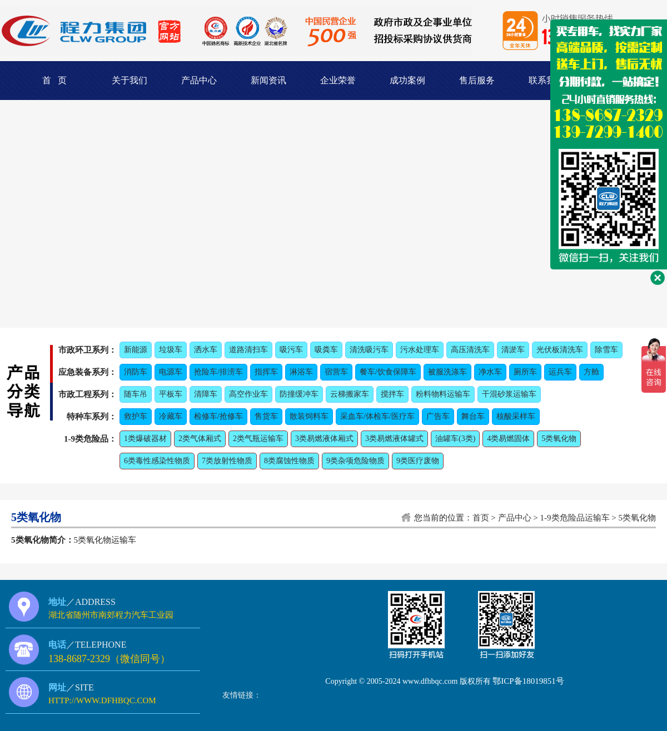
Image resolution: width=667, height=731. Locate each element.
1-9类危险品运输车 (575, 517)
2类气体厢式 (199, 438)
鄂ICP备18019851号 (528, 681)
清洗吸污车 (369, 350)
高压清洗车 (470, 350)
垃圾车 (170, 350)
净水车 (490, 372)
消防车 (135, 372)
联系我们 (546, 80)
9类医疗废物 (417, 461)
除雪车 (606, 350)
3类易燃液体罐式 (394, 438)
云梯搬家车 (349, 394)
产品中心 (199, 80)
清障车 (205, 394)
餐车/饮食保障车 (388, 372)
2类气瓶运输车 (258, 438)
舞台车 (473, 416)
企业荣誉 (338, 80)
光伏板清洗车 (559, 350)
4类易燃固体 (508, 438)
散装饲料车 (309, 416)
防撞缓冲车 (299, 394)
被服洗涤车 (447, 372)
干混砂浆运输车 (509, 394)
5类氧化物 (558, 438)
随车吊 (135, 394)
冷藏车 (170, 416)
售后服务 (477, 80)
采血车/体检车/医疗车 (377, 416)
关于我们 (129, 80)
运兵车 (560, 372)
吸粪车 (326, 350)
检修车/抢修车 (218, 416)
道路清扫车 (248, 350)
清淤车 (513, 350)
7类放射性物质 (227, 461)
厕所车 (525, 372)
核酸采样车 (515, 416)
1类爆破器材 (145, 438)
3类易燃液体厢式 (324, 438)
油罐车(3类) (455, 438)
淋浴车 (301, 372)
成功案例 (407, 80)
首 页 (54, 80)
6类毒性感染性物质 (157, 461)
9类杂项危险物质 (355, 461)
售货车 (266, 416)
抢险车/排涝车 (218, 372)
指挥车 (266, 372)
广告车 (438, 416)
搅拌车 (392, 394)
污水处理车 (419, 350)
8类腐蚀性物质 (289, 461)
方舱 (591, 372)
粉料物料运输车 (443, 394)
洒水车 (205, 350)
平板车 (170, 394)
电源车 (170, 372)
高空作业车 (248, 394)
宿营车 (336, 372)
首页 (480, 517)
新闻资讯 (268, 80)
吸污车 (291, 350)
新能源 (135, 350)
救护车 (135, 416)
